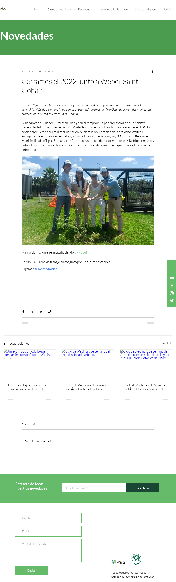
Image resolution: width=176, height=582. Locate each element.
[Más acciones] (152, 71)
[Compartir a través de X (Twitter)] (32, 311)
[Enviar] (31, 570)
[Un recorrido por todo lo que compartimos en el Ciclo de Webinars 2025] (30, 364)
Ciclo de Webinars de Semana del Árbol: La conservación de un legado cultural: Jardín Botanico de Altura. (145, 387)
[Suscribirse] (142, 487)
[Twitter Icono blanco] (171, 300)
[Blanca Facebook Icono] (171, 285)
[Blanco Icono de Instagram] (171, 293)
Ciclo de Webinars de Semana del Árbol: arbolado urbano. (86, 387)
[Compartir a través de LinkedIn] (41, 311)
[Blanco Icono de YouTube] (171, 278)
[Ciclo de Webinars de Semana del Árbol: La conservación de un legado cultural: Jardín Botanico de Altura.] (146, 364)
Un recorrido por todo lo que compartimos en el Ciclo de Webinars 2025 (27, 387)
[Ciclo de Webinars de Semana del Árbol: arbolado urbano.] (88, 364)
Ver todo (167, 342)
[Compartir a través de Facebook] (23, 311)
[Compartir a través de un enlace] (49, 311)
